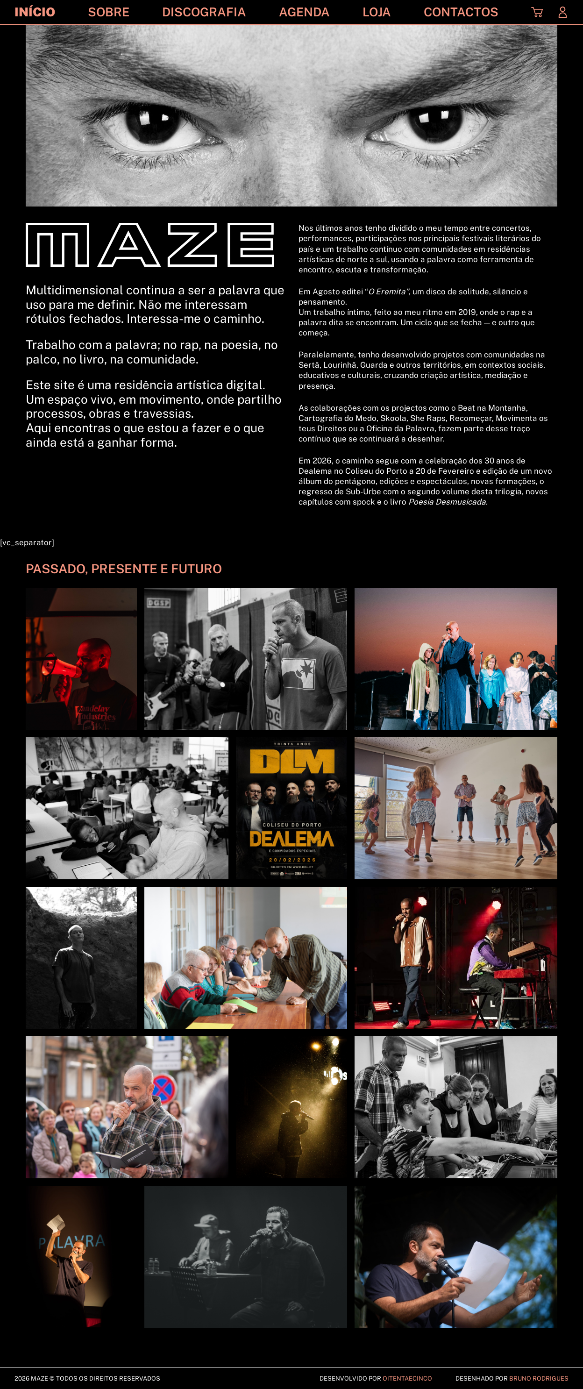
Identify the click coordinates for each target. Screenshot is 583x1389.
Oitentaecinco (407, 1378)
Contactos (461, 12)
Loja (377, 12)
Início (34, 12)
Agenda (304, 12)
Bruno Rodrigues (539, 1378)
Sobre (108, 12)
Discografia (204, 12)
